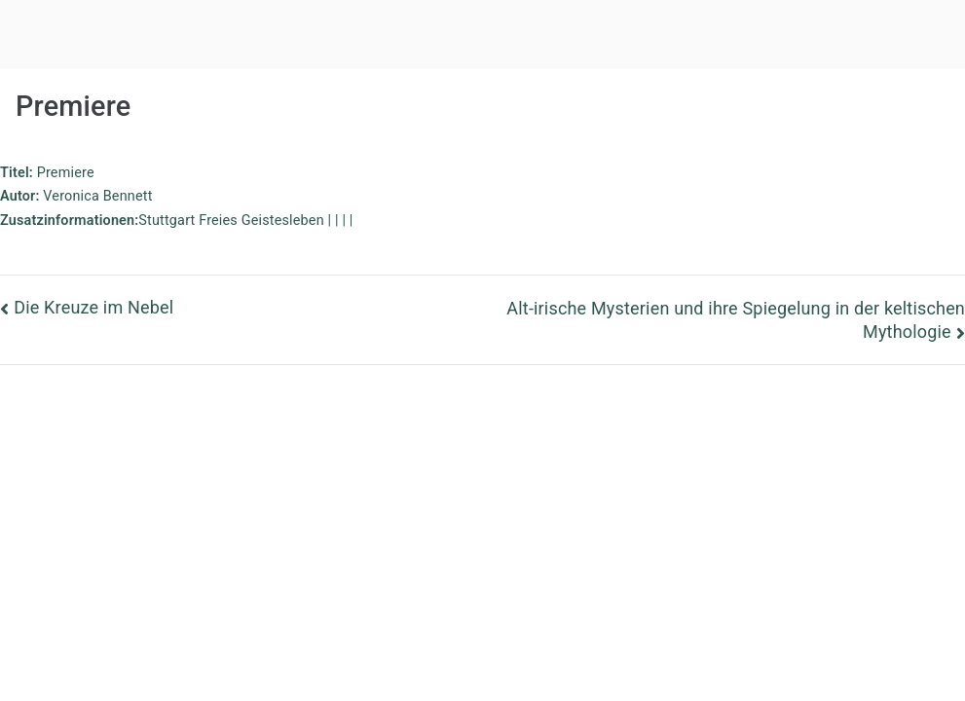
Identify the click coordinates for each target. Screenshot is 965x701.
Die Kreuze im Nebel (93, 307)
